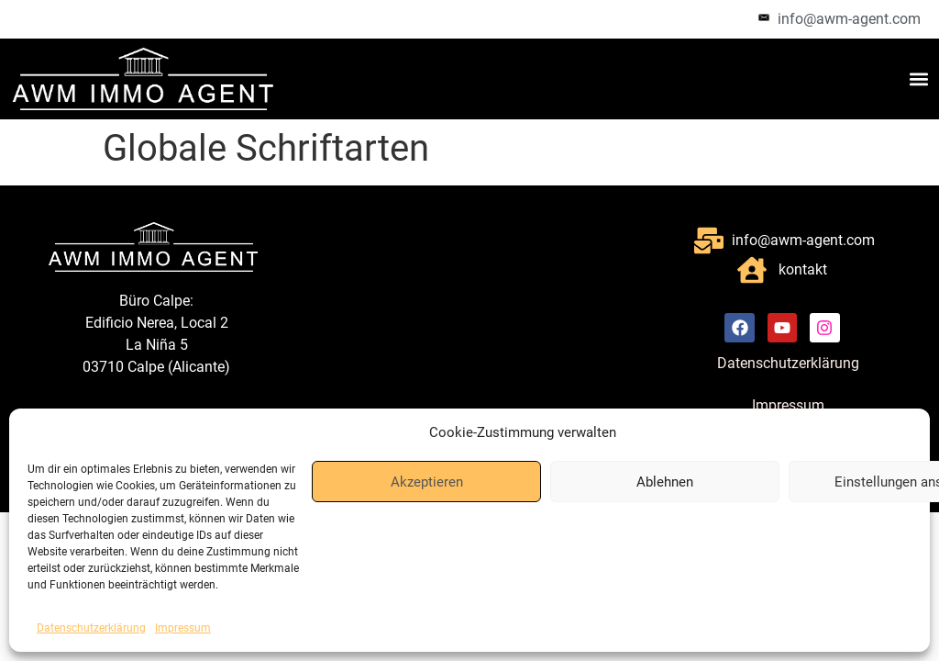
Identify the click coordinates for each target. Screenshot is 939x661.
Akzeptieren (427, 482)
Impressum (183, 628)
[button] (919, 78)
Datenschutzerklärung (91, 628)
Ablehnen (664, 482)
